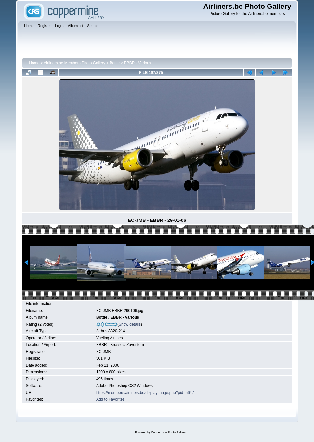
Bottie (115, 63)
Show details (130, 324)
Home (34, 63)
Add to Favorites (110, 399)
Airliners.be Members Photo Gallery (74, 63)
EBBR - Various (137, 63)
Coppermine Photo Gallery (168, 432)
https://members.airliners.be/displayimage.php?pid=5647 (145, 392)
